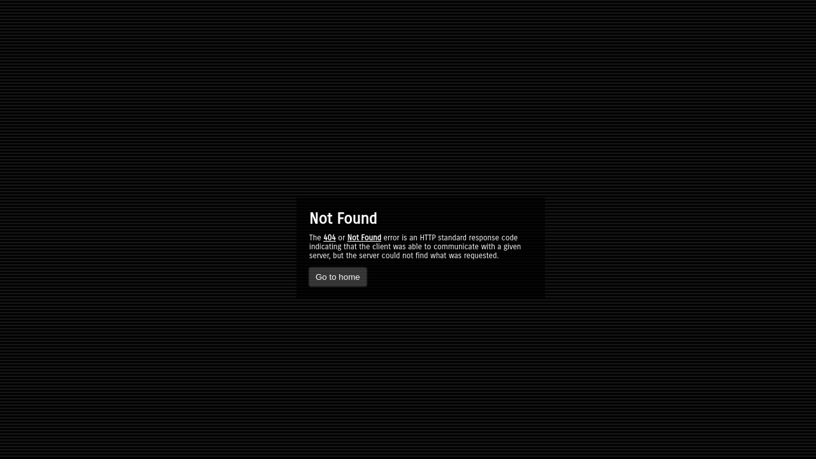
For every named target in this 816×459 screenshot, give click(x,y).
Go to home (338, 277)
